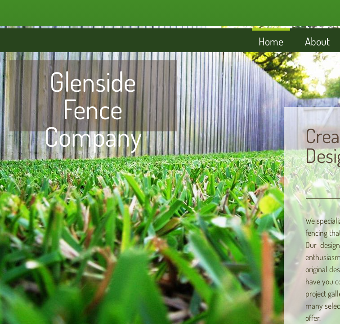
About (317, 41)
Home (271, 41)
